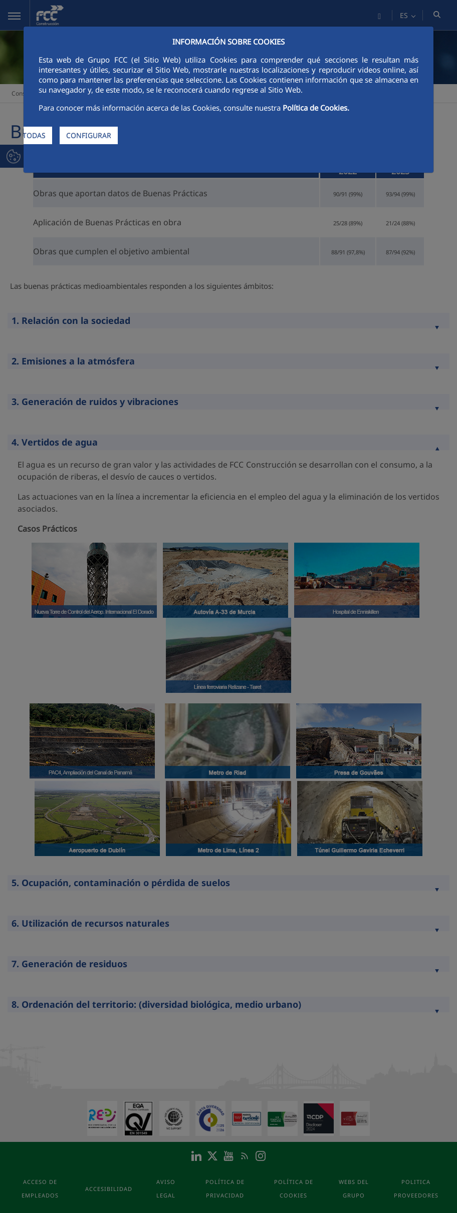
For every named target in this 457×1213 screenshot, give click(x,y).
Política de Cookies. (316, 108)
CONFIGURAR (88, 135)
